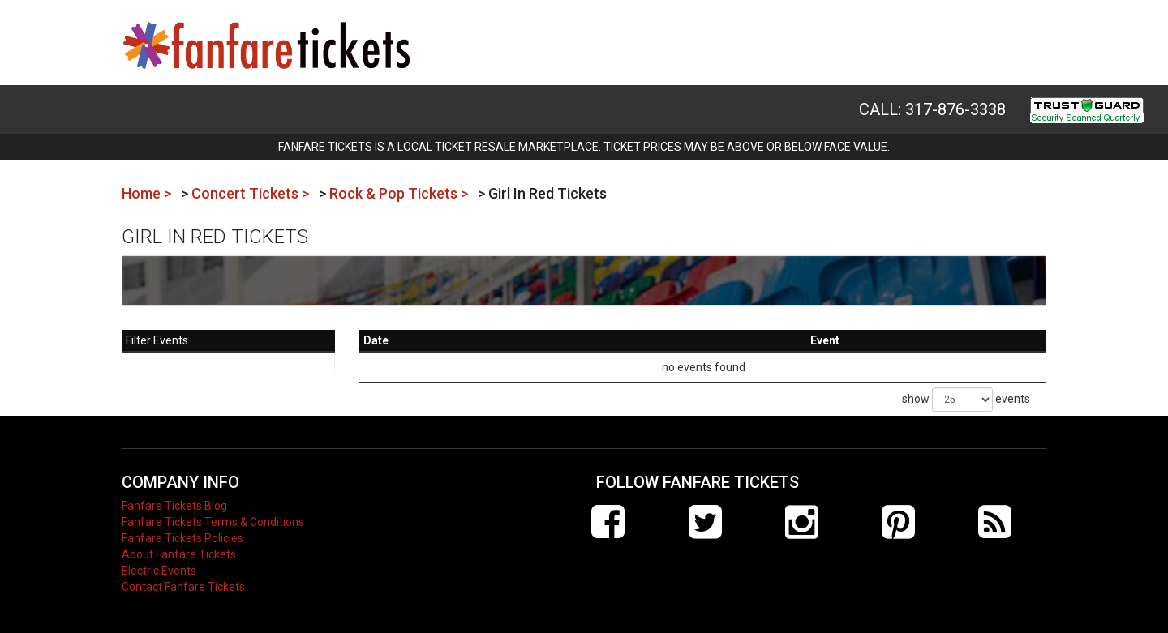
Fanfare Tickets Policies (182, 538)
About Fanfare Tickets (179, 554)
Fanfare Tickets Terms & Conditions (213, 521)
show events (966, 399)
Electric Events (159, 570)
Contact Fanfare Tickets (183, 586)
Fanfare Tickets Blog (174, 505)
